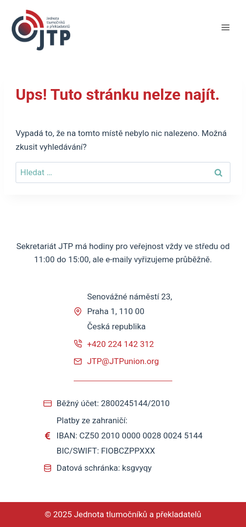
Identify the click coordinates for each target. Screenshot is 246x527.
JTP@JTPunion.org (123, 361)
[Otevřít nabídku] (225, 27)
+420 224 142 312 (120, 344)
